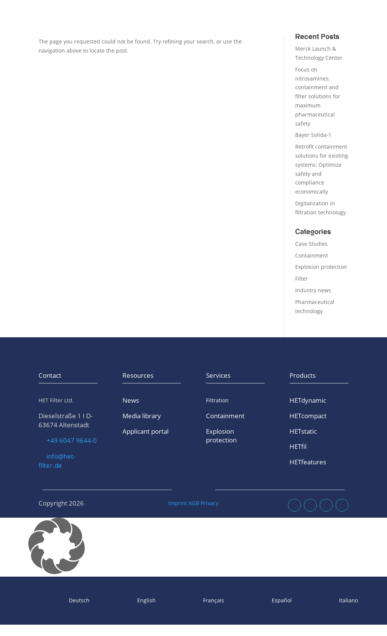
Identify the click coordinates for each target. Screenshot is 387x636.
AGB (194, 503)
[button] (193, 547)
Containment (311, 255)
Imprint (177, 503)
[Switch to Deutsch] (59, 601)
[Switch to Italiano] (329, 601)
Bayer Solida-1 (313, 134)
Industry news (313, 290)
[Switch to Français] (193, 601)
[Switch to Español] (262, 601)
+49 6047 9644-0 (71, 440)
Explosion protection (321, 266)
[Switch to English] (126, 601)
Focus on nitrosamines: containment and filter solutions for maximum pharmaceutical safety (317, 96)
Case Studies (311, 243)
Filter (301, 278)
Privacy (209, 503)
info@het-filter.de (57, 461)
